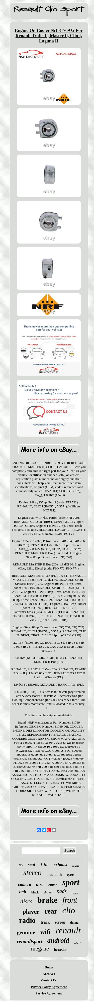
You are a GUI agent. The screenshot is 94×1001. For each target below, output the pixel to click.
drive (48, 892)
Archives (49, 974)
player (31, 911)
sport (70, 882)
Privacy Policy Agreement (49, 987)
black (35, 892)
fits (21, 865)
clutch (52, 885)
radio (27, 920)
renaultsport (29, 941)
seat (31, 864)
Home (49, 967)
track (45, 922)
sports (70, 875)
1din (44, 864)
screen (60, 922)
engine (75, 893)
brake (47, 899)
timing (74, 922)
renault (68, 930)
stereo (32, 872)
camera (24, 884)
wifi (45, 931)
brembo (60, 950)
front (69, 900)
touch (75, 865)
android (58, 940)
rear (51, 911)
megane (40, 948)
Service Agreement (49, 993)
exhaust (60, 864)
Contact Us (49, 980)
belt (22, 891)
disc (39, 884)
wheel (77, 942)
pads (62, 891)
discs (26, 901)
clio (68, 910)
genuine (26, 932)
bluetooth (54, 875)
